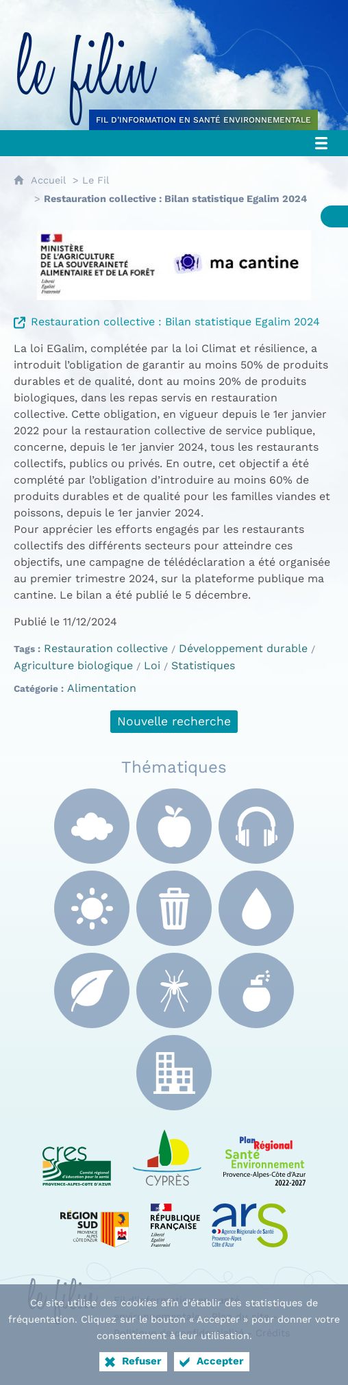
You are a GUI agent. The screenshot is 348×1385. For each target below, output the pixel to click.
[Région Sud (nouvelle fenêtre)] (94, 1216)
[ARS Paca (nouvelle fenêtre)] (219, 1216)
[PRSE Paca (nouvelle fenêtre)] (264, 1155)
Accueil (48, 180)
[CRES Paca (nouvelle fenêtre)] (76, 1155)
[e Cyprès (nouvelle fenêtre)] (167, 1155)
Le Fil (95, 180)
